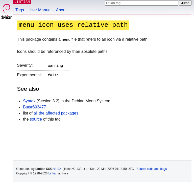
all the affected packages (56, 112)
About (61, 10)
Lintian (52, 173)
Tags (19, 10)
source (36, 118)
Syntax (29, 100)
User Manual (40, 10)
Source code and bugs (151, 169)
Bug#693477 (34, 106)
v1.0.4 (57, 169)
